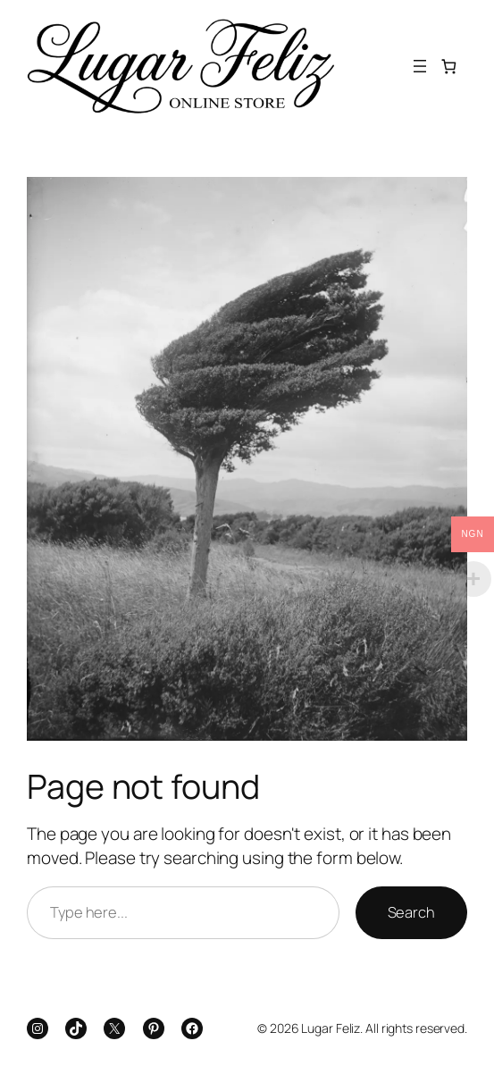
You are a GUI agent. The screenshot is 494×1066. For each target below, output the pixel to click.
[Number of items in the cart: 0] (449, 66)
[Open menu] (420, 66)
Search (411, 912)
